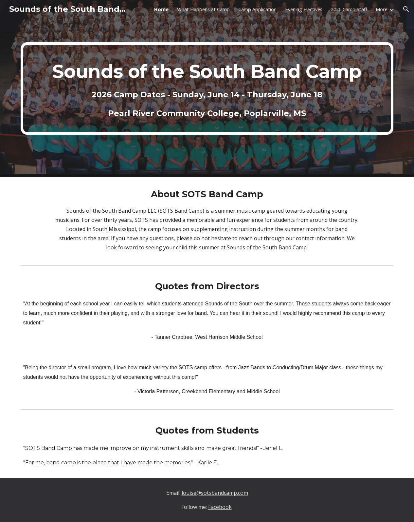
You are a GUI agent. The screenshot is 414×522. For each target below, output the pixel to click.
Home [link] (161, 9)
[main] (207, 88)
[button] (406, 9)
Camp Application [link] (257, 9)
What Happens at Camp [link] (203, 9)
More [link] (381, 9)
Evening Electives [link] (303, 9)
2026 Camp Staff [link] (349, 9)
